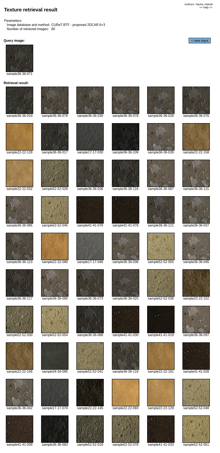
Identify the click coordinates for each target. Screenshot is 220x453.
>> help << (206, 7)
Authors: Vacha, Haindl (199, 4)
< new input (199, 40)
